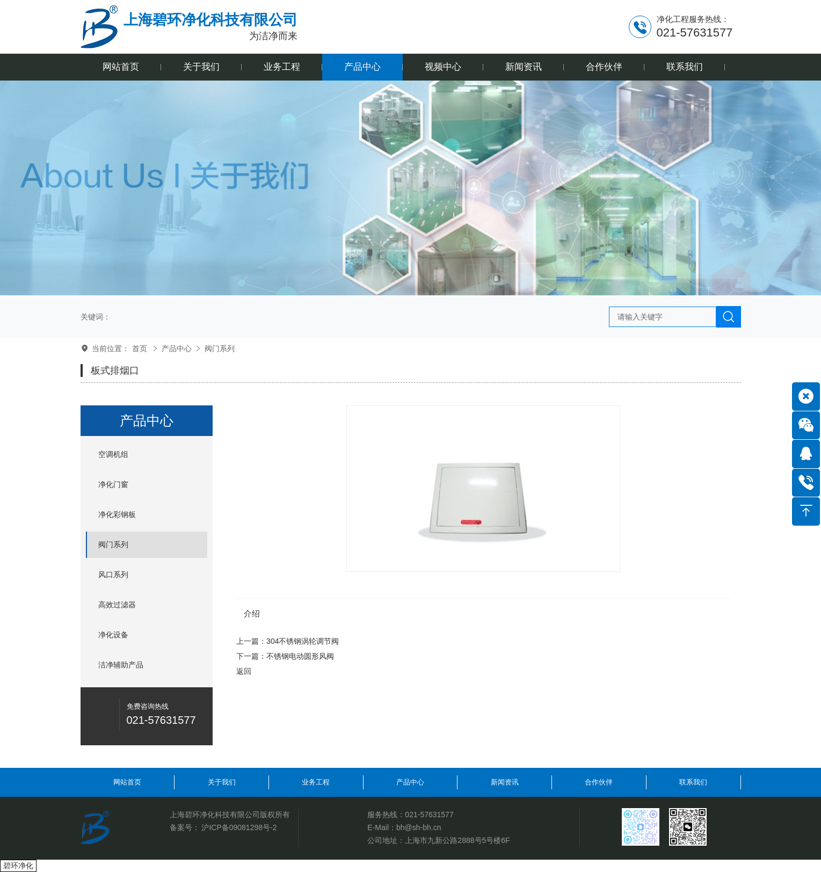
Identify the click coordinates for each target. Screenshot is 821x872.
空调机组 (113, 454)
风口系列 (113, 574)
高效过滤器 (117, 604)
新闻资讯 (505, 782)
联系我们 (693, 782)
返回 (243, 671)
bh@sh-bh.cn (418, 827)
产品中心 (177, 348)
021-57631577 (429, 814)
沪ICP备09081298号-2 (239, 827)
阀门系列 (220, 348)
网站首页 (127, 782)
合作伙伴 (599, 782)
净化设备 (113, 634)
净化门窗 (113, 484)
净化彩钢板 (117, 514)
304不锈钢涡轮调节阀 (302, 641)
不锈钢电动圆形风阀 (300, 656)
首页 (139, 348)
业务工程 (316, 782)
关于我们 (222, 782)
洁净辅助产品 (120, 664)
